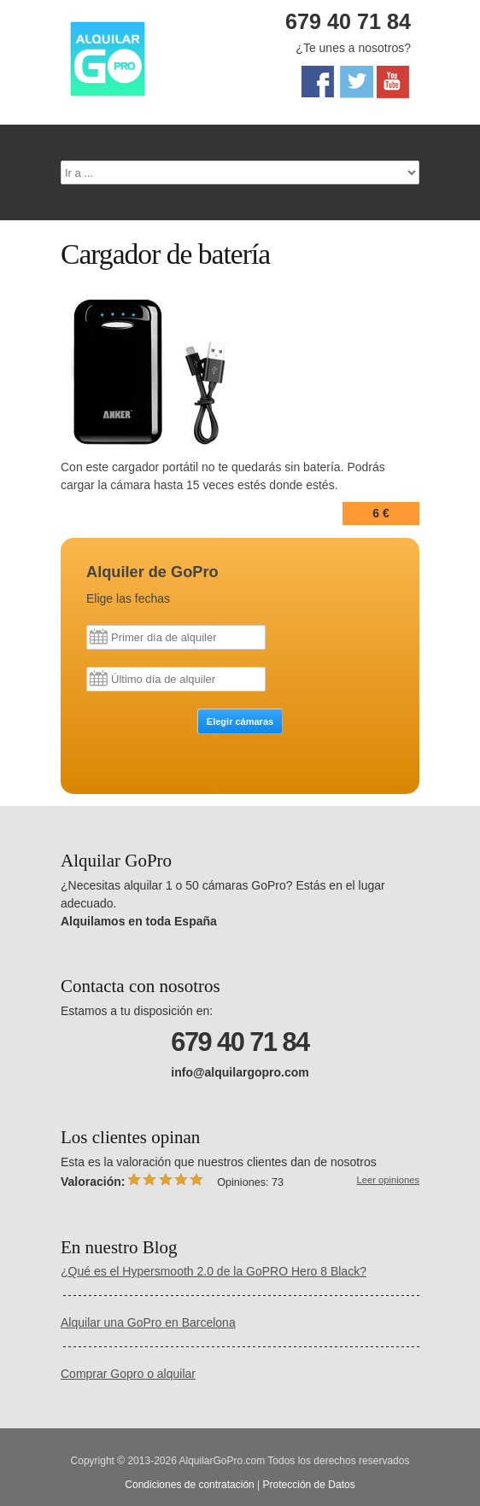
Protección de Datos (309, 1485)
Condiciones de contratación (189, 1485)
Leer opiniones (388, 1180)
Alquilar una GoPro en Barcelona (148, 1322)
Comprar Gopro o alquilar (128, 1373)
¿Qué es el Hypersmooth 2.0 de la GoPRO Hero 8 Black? (213, 1271)
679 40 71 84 (348, 21)
